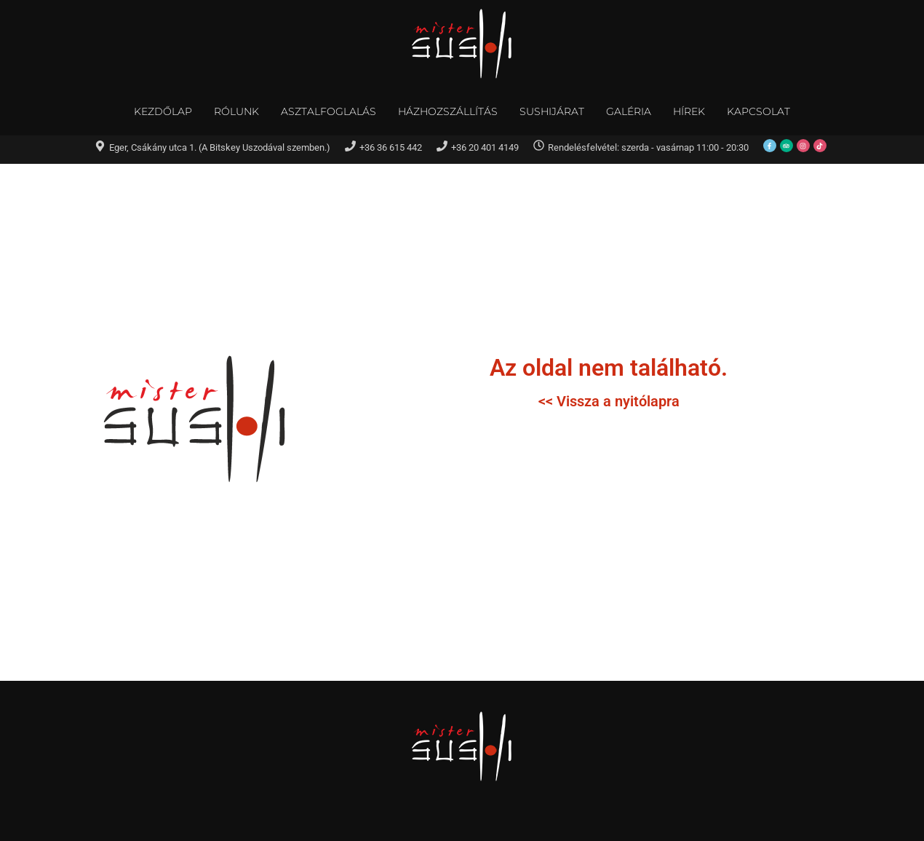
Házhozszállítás (448, 111)
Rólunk (236, 111)
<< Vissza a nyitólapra (609, 401)
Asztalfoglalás (328, 111)
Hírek (689, 111)
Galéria (628, 111)
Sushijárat (551, 111)
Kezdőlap (163, 111)
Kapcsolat (758, 111)
